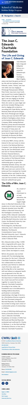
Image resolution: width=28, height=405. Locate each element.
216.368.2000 (5, 345)
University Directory (6, 398)
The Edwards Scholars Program (11, 21)
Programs (8, 19)
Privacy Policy (12, 347)
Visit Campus (5, 396)
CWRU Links (6, 389)
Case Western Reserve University (13, 341)
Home (3, 19)
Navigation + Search (11, 16)
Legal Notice (5, 347)
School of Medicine (12, 7)
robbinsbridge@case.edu (11, 372)
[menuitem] (14, 392)
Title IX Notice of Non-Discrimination (11, 349)
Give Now (4, 394)
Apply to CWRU (5, 392)
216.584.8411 (8, 369)
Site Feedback (5, 374)
